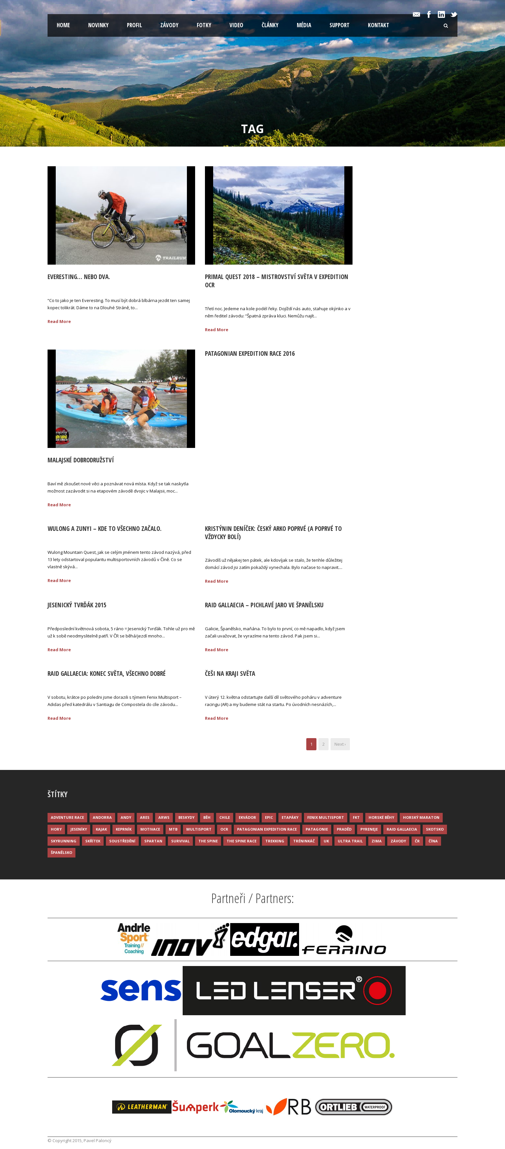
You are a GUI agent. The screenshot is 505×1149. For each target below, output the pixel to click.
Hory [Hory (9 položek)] (56, 829)
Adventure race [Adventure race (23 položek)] (67, 817)
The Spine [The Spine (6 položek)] (208, 840)
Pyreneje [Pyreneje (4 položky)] (369, 829)
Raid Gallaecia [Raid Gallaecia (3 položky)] (402, 829)
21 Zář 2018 (224, 295)
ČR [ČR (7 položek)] (417, 840)
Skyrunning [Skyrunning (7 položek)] (63, 840)
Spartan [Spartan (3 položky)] (153, 840)
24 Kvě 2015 (224, 615)
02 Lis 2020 (65, 287)
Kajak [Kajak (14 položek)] (101, 829)
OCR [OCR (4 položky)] (224, 829)
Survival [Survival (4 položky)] (180, 840)
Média (304, 25)
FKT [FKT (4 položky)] (356, 817)
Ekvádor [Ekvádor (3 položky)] (247, 817)
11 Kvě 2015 (224, 684)
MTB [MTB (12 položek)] (173, 829)
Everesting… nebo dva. (79, 276)
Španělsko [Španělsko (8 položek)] (61, 852)
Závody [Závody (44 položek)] (398, 840)
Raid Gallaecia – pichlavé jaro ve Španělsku (264, 605)
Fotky (204, 25)
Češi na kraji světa (230, 673)
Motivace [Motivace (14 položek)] (150, 829)
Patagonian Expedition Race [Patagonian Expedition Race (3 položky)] (267, 829)
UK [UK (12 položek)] (326, 840)
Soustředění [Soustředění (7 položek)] (122, 840)
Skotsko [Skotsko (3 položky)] (435, 829)
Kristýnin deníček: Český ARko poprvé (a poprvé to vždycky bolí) (273, 532)
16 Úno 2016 (225, 364)
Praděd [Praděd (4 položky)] (344, 829)
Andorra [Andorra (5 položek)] (102, 817)
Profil (134, 25)
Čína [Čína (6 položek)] (433, 840)
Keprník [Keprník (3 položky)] (123, 829)
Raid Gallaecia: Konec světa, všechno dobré (107, 673)
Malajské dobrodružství (81, 460)
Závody (169, 25)
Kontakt (378, 25)
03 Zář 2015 (224, 547)
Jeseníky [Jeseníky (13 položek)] (79, 829)
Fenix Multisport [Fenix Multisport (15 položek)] (325, 817)
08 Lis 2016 (65, 471)
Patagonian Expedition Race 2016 (250, 353)
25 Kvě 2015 (66, 615)
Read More (59, 321)
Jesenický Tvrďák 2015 (77, 605)
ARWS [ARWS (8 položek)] (164, 817)
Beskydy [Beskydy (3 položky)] (186, 817)
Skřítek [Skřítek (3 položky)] (92, 840)
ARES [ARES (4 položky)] (145, 817)
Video (236, 25)
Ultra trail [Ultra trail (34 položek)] (350, 840)
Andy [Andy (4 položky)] (126, 817)
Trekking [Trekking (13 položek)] (274, 840)
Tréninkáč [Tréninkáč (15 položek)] (304, 840)
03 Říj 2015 (65, 539)
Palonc (96, 287)
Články (270, 25)
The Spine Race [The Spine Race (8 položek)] (241, 840)
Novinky (98, 25)
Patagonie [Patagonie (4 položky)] (317, 829)
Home (63, 25)
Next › (340, 744)
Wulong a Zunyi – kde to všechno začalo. (105, 528)
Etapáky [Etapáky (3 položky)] (290, 817)
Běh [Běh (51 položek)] (207, 817)
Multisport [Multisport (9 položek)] (199, 829)
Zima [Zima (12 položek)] (377, 840)
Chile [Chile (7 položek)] (224, 817)
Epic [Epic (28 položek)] (269, 817)
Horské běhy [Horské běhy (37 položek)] (381, 817)
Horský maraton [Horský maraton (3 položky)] (421, 817)
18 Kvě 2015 (66, 684)
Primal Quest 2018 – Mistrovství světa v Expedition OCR (276, 280)
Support (340, 25)
